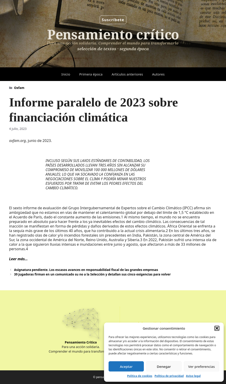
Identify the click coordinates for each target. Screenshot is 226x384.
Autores (158, 74)
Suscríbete (113, 19)
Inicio (65, 74)
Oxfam (19, 88)
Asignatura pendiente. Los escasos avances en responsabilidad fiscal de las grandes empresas (86, 270)
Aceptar (126, 366)
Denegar (164, 366)
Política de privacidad (169, 376)
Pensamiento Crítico (81, 342)
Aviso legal (193, 376)
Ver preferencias (201, 366)
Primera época (90, 74)
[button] (217, 328)
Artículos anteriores (127, 74)
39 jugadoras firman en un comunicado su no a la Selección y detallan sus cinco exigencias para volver (92, 274)
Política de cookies (139, 376)
